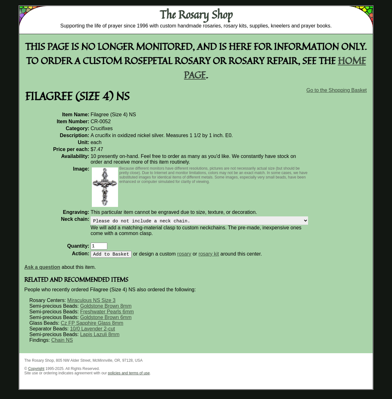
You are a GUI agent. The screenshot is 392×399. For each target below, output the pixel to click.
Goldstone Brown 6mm (106, 321)
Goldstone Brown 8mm (106, 309)
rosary (184, 257)
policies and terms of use (129, 377)
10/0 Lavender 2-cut (92, 332)
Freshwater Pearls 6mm (107, 315)
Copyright (36, 372)
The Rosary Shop (196, 14)
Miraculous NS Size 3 (91, 304)
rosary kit (209, 257)
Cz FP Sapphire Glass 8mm (92, 326)
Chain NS (62, 344)
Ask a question (42, 271)
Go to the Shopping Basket (336, 90)
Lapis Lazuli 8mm (100, 338)
